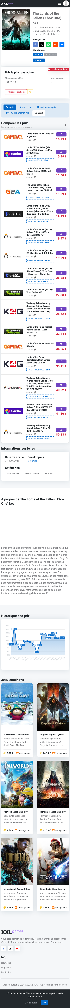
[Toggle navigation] (59, 3)
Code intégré (38, 60)
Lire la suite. (31, 1002)
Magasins (6, 967)
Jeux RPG (49, 473)
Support (39, 113)
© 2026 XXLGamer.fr (27, 984)
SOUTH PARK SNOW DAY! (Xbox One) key (16, 734)
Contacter (6, 972)
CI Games (32, 460)
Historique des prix (46, 107)
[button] (66, 3)
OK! (44, 1003)
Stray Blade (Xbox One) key (53, 889)
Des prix (10, 107)
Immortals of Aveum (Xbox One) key (17, 889)
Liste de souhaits (16, 92)
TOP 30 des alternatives (17, 113)
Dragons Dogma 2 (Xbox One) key (52, 734)
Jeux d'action (13, 473)
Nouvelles (6, 963)
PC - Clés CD (50, 54)
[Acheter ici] (61, 134)
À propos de (25, 107)
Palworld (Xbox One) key (16, 811)
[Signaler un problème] (30, 91)
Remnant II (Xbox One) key (53, 811)
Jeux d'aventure (32, 473)
